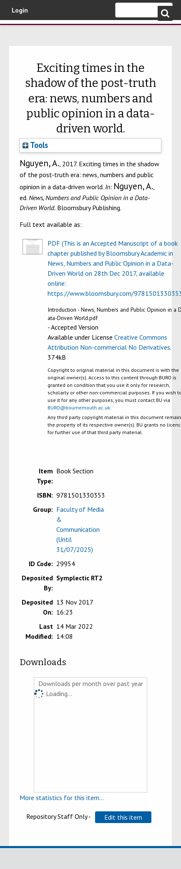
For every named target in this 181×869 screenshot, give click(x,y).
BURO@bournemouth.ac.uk (79, 407)
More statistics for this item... (62, 797)
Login (20, 10)
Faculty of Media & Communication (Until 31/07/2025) (80, 529)
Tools (35, 145)
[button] (123, 817)
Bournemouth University (18, 31)
